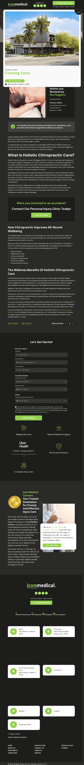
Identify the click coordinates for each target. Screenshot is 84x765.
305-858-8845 (44, 410)
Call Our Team (52, 545)
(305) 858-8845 (65, 3)
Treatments (13, 748)
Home (10, 743)
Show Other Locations (17, 735)
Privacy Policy (67, 743)
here (47, 412)
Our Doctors (40, 743)
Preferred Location (20, 378)
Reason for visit (19, 386)
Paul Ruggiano (58, 94)
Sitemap (64, 746)
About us (11, 746)
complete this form (50, 530)
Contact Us (39, 746)
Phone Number (19, 366)
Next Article (26, 323)
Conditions (12, 751)
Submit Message (28, 418)
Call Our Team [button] (41, 215)
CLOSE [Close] (78, 12)
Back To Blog (13, 323)
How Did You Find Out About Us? (24, 397)
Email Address (19, 359)
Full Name (18, 351)
